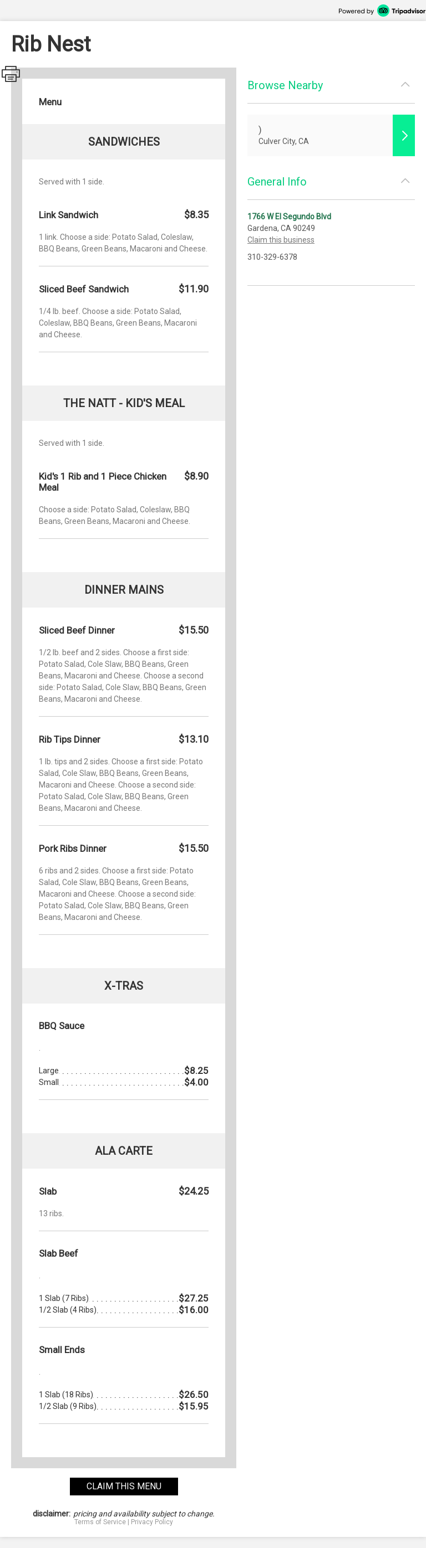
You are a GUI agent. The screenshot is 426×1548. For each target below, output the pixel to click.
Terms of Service (100, 1522)
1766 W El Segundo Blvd (289, 216)
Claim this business (281, 239)
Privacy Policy (152, 1522)
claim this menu (124, 1486)
